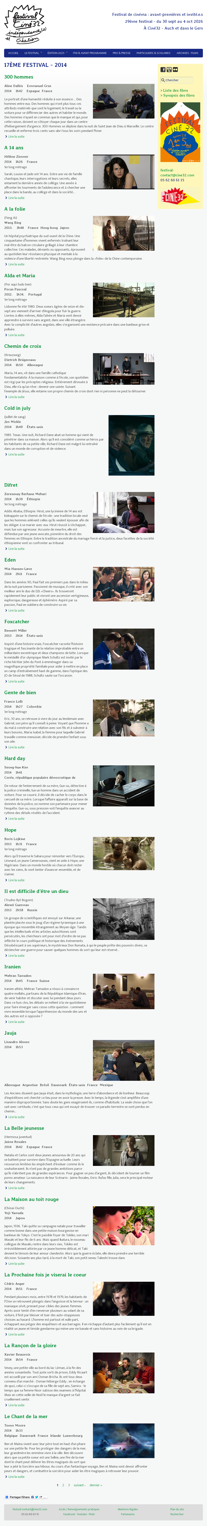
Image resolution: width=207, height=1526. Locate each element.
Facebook (69, 1514)
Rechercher (177, 1514)
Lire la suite (16, 136)
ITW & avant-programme (90, 53)
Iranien (12, 967)
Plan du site (177, 1509)
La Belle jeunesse (24, 1128)
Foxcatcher (16, 621)
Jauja (10, 1033)
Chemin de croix (22, 346)
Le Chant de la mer (26, 1416)
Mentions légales (128, 1509)
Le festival (32, 53)
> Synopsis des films (177, 95)
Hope (10, 830)
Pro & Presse (121, 53)
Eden (10, 560)
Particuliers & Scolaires (153, 53)
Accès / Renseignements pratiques (79, 1509)
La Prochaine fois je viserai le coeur (45, 1275)
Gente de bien (20, 692)
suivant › (80, 1485)
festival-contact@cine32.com (30, 1509)
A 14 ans (13, 148)
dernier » (96, 1485)
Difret (10, 485)
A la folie (14, 209)
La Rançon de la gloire (30, 1345)
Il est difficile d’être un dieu (36, 891)
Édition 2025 (56, 53)
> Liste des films (174, 90)
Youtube (82, 1514)
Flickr (92, 1514)
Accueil (13, 53)
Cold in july (17, 408)
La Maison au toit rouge (31, 1199)
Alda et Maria (19, 275)
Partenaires (128, 1514)
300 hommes (18, 77)
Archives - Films (187, 53)
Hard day (14, 758)
